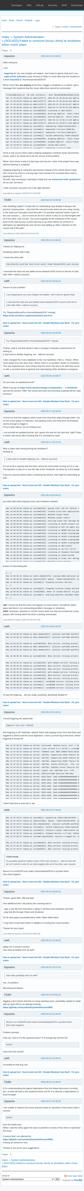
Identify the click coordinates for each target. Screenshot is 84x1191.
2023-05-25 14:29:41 (51, 1058)
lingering (8, 73)
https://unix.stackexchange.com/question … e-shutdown (48, 387)
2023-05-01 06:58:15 (51, 281)
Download (76, 5)
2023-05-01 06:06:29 (51, 240)
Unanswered (76, 27)
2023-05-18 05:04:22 (51, 495)
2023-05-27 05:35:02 (51, 1101)
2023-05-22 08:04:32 (51, 891)
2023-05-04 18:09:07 (51, 376)
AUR (64, 5)
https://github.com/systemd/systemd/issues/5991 (28, 1007)
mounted (14, 79)
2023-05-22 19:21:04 (51, 967)
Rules (11, 20)
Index (4, 20)
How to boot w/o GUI (32, 323)
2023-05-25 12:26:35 (51, 1014)
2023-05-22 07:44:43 (51, 810)
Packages (17, 5)
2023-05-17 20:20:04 (51, 411)
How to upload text (12, 323)
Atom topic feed (74, 1176)
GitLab (39, 5)
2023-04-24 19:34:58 (51, 200)
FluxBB (78, 1180)
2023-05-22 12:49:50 (51, 940)
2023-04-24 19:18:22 (51, 56)
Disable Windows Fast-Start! (56, 323)
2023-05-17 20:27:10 (51, 442)
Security (52, 5)
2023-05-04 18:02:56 (51, 333)
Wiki (29, 5)
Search (19, 20)
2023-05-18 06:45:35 (51, 626)
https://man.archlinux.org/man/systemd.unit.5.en (27, 315)
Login (37, 20)
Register (29, 20)
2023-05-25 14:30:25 (51, 1082)
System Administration (28, 37)
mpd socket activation (15, 76)
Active (65, 27)
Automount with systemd (65, 179)
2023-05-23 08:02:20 (51, 994)
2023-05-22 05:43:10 (51, 712)
